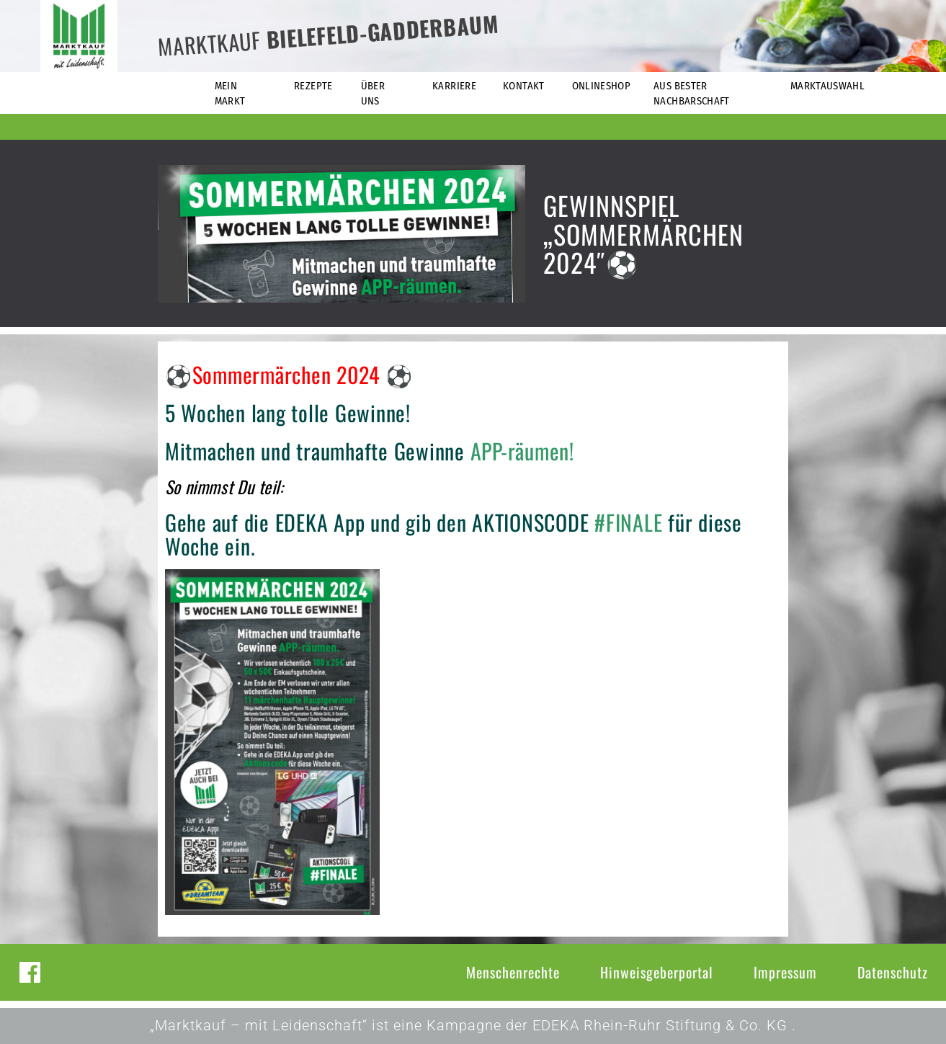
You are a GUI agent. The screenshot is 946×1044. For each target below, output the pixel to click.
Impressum (785, 972)
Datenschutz (892, 972)
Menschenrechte (513, 972)
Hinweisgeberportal (656, 972)
